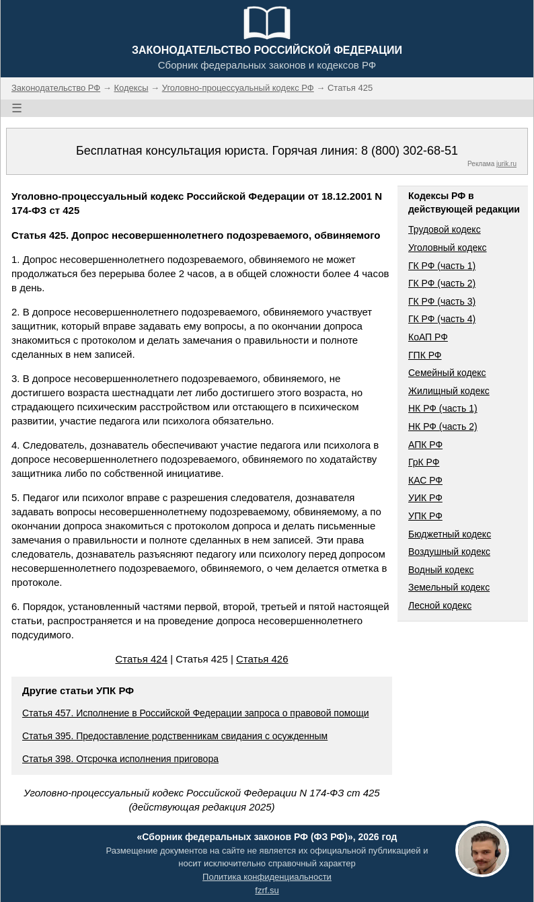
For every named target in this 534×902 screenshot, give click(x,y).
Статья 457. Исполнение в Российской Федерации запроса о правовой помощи (195, 713)
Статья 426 (262, 659)
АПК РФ (425, 444)
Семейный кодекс (447, 372)
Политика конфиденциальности (267, 877)
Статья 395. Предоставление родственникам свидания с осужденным (175, 735)
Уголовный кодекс (447, 247)
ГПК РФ (425, 355)
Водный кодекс (441, 569)
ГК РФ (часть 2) (441, 283)
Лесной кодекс (439, 605)
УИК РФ (425, 497)
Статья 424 (141, 659)
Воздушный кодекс (449, 551)
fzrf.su (266, 890)
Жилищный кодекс (449, 390)
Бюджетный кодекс (449, 534)
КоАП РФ (428, 337)
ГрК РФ (423, 462)
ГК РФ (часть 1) (441, 265)
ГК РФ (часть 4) (441, 318)
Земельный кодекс (449, 587)
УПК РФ (425, 516)
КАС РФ (425, 480)
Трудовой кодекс (444, 229)
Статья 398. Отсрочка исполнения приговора (120, 758)
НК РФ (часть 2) (443, 426)
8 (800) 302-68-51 (409, 150)
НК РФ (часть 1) (443, 408)
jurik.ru (506, 163)
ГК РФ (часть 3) (441, 301)
